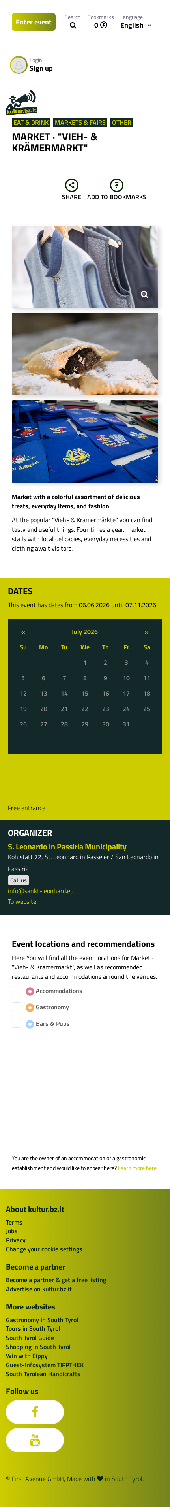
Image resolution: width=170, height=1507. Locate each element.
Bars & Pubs (48, 1024)
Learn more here (137, 1168)
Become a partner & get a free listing (56, 1280)
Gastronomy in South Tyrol (42, 1320)
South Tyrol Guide (30, 1337)
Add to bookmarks (116, 190)
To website (22, 901)
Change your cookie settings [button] (44, 1249)
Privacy (16, 1240)
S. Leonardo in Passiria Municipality (67, 846)
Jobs (12, 1231)
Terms (14, 1222)
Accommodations (54, 991)
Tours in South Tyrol (33, 1328)
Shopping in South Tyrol (38, 1346)
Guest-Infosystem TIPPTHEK (45, 1365)
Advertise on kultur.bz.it (39, 1289)
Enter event (34, 22)
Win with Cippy (27, 1355)
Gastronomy (47, 1007)
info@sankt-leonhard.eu (41, 891)
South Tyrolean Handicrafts (43, 1374)
